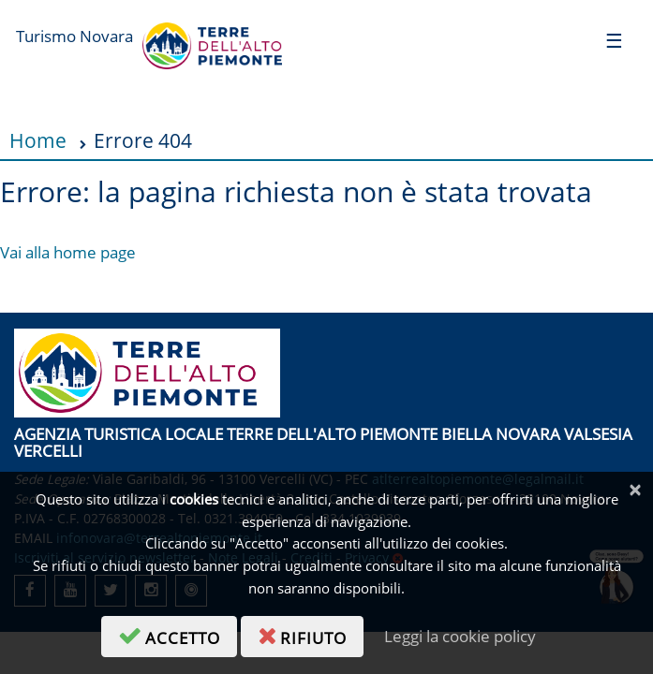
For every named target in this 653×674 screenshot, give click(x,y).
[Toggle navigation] (614, 40)
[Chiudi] (635, 490)
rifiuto (311, 635)
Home (38, 140)
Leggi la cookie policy (460, 636)
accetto (177, 635)
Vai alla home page (68, 252)
